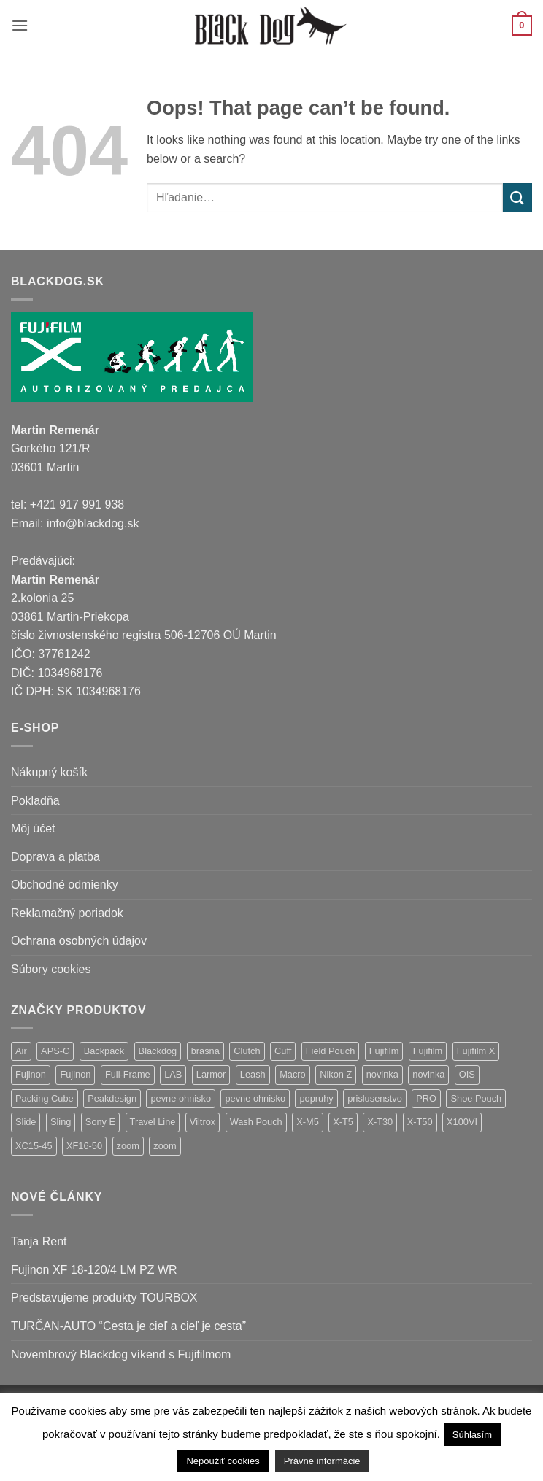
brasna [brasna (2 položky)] (205, 1050)
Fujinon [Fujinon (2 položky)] (75, 1074)
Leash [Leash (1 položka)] (253, 1074)
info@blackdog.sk (93, 523)
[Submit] (517, 197)
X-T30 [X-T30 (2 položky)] (380, 1121)
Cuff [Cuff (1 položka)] (282, 1050)
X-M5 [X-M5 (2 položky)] (307, 1121)
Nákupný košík (49, 772)
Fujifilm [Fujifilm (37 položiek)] (384, 1050)
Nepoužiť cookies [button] (222, 1460)
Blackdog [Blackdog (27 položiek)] (158, 1050)
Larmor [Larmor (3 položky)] (211, 1074)
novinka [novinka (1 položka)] (428, 1074)
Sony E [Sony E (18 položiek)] (100, 1121)
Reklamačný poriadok (67, 913)
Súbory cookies (50, 969)
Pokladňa (35, 800)
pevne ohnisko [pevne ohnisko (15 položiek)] (180, 1098)
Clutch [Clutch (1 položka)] (247, 1050)
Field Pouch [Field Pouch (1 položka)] (330, 1050)
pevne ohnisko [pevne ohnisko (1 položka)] (255, 1098)
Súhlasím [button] (472, 1434)
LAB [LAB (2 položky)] (173, 1074)
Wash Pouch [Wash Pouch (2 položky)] (256, 1121)
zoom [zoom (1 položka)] (164, 1145)
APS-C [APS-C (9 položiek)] (55, 1050)
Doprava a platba (55, 857)
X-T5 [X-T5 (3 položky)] (343, 1121)
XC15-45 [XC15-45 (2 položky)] (34, 1145)
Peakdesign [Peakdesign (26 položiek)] (112, 1098)
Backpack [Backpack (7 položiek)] (104, 1050)
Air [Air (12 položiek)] (21, 1050)
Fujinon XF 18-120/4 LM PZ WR (94, 1270)
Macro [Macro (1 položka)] (293, 1074)
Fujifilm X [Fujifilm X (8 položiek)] (476, 1050)
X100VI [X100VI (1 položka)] (462, 1121)
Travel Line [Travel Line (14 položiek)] (153, 1121)
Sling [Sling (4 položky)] (60, 1121)
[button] (19, 25)
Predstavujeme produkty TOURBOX (104, 1297)
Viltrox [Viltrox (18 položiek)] (202, 1121)
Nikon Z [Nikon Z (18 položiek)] (336, 1074)
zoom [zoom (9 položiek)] (128, 1145)
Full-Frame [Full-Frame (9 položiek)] (127, 1074)
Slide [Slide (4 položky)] (25, 1121)
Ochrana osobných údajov (79, 941)
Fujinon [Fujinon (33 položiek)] (30, 1074)
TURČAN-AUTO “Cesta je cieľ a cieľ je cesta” (128, 1326)
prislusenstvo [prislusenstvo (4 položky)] (374, 1098)
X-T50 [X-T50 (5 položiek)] (420, 1121)
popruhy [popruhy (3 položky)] (316, 1098)
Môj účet (33, 828)
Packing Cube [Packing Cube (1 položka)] (44, 1098)
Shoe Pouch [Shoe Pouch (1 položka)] (475, 1098)
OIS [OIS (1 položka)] (467, 1074)
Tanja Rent (39, 1241)
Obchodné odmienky (64, 884)
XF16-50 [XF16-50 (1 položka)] (84, 1145)
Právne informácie (322, 1460)
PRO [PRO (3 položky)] (426, 1098)
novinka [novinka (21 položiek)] (382, 1074)
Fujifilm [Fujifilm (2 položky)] (428, 1050)
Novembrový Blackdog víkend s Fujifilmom (121, 1354)
